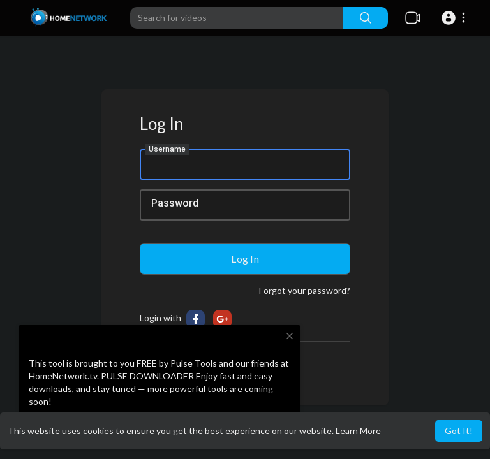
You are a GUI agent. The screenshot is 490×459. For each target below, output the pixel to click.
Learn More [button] (358, 430)
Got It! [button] (459, 430)
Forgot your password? (304, 290)
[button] (455, 18)
